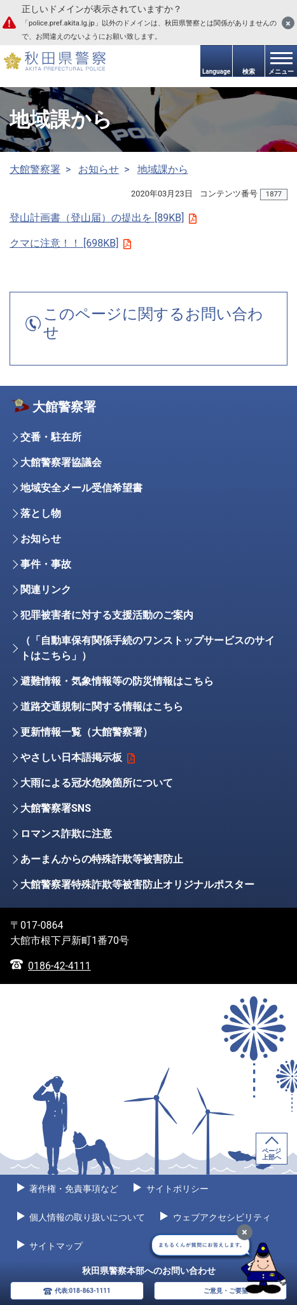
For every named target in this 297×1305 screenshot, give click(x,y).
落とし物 (40, 513)
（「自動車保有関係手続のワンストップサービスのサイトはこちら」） (147, 648)
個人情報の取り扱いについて (86, 1217)
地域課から (162, 169)
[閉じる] (288, 23)
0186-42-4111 (59, 966)
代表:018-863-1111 (83, 1290)
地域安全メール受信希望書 (81, 488)
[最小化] (244, 1232)
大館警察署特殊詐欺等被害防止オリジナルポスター (137, 884)
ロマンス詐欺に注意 (66, 834)
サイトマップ (55, 1246)
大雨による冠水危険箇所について (96, 783)
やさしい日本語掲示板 (77, 757)
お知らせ (98, 169)
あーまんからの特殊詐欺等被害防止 (101, 859)
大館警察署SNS (55, 808)
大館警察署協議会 (61, 462)
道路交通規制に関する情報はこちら (101, 706)
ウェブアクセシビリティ (220, 1217)
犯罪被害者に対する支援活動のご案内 (106, 615)
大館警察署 (35, 169)
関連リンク (45, 590)
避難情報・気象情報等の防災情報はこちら (117, 681)
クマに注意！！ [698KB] (70, 243)
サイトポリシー (176, 1189)
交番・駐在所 (50, 437)
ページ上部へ (271, 1154)
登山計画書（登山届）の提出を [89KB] (103, 218)
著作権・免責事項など (72, 1189)
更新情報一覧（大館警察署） (86, 732)
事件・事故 (45, 564)
